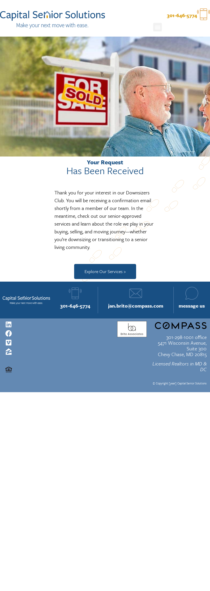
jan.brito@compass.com (135, 305)
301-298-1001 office (186, 337)
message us (192, 305)
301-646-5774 (75, 305)
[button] (157, 27)
